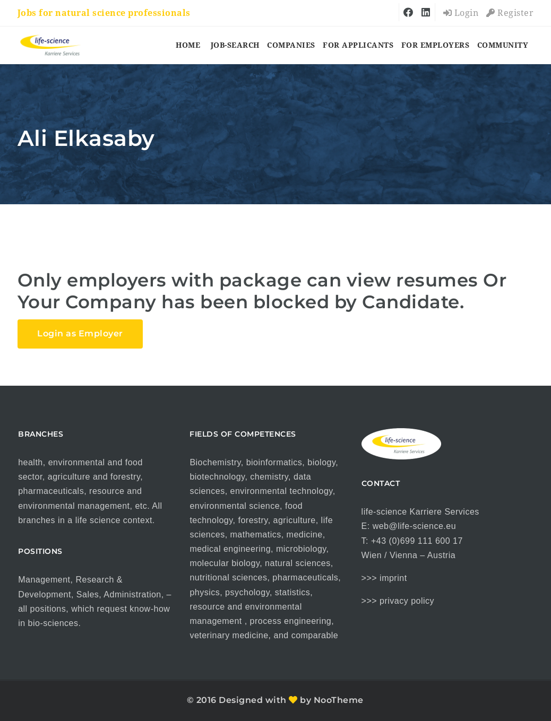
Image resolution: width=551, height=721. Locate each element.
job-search (235, 45)
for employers (435, 45)
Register (509, 13)
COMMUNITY (503, 45)
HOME (188, 45)
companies (291, 45)
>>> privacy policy (398, 600)
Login (461, 13)
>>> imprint (384, 578)
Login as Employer (80, 333)
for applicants (358, 45)
